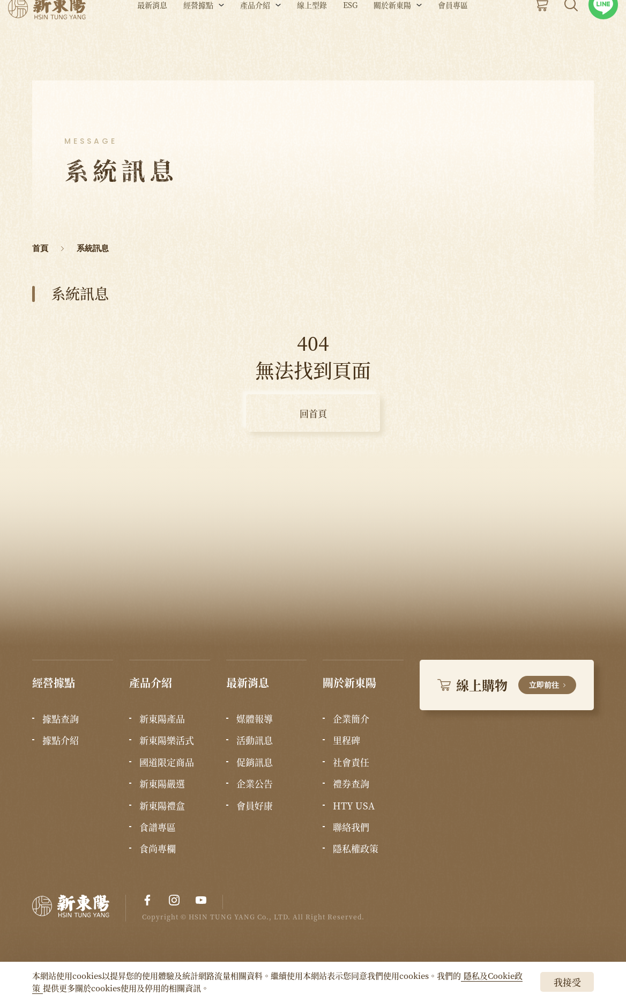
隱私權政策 (355, 848)
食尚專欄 (157, 848)
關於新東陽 (392, 36)
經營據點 (198, 36)
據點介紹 (60, 740)
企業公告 (254, 783)
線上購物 (506, 684)
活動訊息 (254, 740)
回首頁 (313, 413)
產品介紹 (255, 36)
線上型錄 (312, 36)
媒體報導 (254, 718)
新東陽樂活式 (166, 740)
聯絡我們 (351, 827)
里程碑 (346, 740)
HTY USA (354, 805)
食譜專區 (157, 827)
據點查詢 (60, 718)
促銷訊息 (254, 762)
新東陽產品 (162, 718)
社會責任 (351, 762)
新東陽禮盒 (162, 805)
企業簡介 (351, 718)
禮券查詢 (351, 783)
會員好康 (254, 805)
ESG (350, 36)
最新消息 (152, 36)
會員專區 (453, 36)
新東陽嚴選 (162, 783)
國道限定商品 (166, 762)
